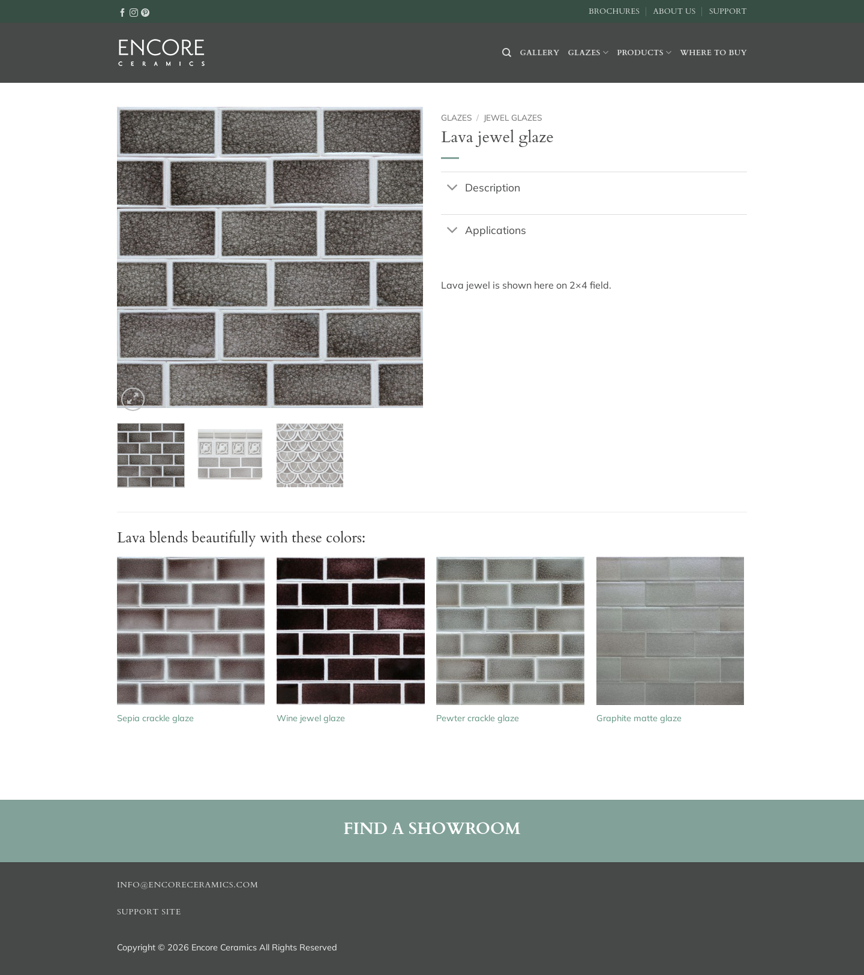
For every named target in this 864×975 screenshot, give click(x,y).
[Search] (506, 52)
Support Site (149, 912)
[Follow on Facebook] (122, 12)
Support (728, 11)
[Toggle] (452, 188)
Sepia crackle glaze (155, 718)
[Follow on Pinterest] (145, 12)
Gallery (540, 52)
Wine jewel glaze (311, 718)
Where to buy (713, 52)
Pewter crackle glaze (477, 718)
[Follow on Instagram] (134, 12)
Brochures (614, 11)
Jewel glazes (513, 117)
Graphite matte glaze (639, 718)
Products (644, 52)
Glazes (588, 52)
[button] (133, 399)
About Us (674, 11)
